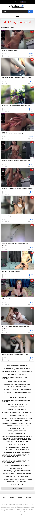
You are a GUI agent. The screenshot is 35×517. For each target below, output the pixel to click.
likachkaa (12, 415)
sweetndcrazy (27, 412)
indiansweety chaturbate (17, 482)
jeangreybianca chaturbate (17, 381)
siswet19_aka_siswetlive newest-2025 (17, 418)
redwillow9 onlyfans (25, 423)
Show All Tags (17, 488)
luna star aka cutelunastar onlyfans (17, 450)
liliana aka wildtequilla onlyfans (17, 389)
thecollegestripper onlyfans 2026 (17, 465)
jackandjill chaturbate (10, 423)
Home (4, 497)
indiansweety (22, 415)
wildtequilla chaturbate (17, 404)
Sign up (12, 2)
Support (28, 497)
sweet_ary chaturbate (17, 407)
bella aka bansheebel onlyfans (17, 447)
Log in (17, 2)
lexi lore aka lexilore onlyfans (11, 412)
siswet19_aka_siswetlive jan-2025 (17, 369)
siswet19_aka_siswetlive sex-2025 (17, 471)
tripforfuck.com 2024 (22, 426)
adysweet (9, 426)
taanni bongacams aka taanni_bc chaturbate (17, 479)
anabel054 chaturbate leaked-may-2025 (17, 452)
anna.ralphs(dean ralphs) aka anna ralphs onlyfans (15, 462)
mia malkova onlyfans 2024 (17, 476)
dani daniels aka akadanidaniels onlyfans (17, 436)
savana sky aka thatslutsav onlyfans (17, 421)
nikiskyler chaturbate (17, 444)
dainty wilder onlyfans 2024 (17, 386)
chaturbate (8, 392)
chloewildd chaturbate (17, 484)
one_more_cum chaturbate (17, 428)
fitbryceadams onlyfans (17, 366)
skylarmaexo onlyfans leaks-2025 (17, 384)
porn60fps (10, 442)
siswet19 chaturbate (17, 433)
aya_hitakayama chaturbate (17, 397)
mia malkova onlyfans (17, 374)
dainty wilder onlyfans (23, 395)
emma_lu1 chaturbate (17, 468)
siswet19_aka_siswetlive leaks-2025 (17, 439)
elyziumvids (15, 514)
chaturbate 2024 (21, 442)
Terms (17, 500)
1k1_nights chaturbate (23, 392)
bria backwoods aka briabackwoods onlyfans (14, 377)
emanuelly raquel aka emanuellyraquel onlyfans (16, 400)
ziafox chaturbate (8, 395)
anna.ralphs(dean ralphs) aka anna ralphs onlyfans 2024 (15, 456)
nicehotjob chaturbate (10, 371)
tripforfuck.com (26, 371)
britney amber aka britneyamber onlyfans (17, 473)
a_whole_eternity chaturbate (17, 431)
